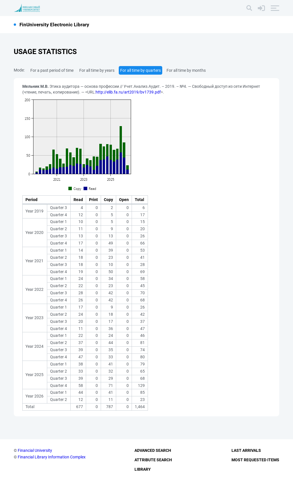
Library (142, 469)
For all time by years (96, 70)
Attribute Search (153, 460)
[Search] (249, 8)
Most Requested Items (255, 460)
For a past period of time (52, 70)
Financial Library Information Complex (52, 457)
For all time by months (186, 70)
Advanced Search (152, 450)
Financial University (35, 450)
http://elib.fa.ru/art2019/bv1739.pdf (128, 92)
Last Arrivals (246, 450)
